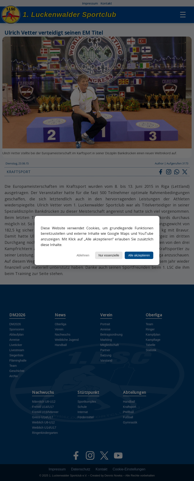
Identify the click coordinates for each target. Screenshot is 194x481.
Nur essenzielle (109, 255)
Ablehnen (82, 255)
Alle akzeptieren (139, 255)
